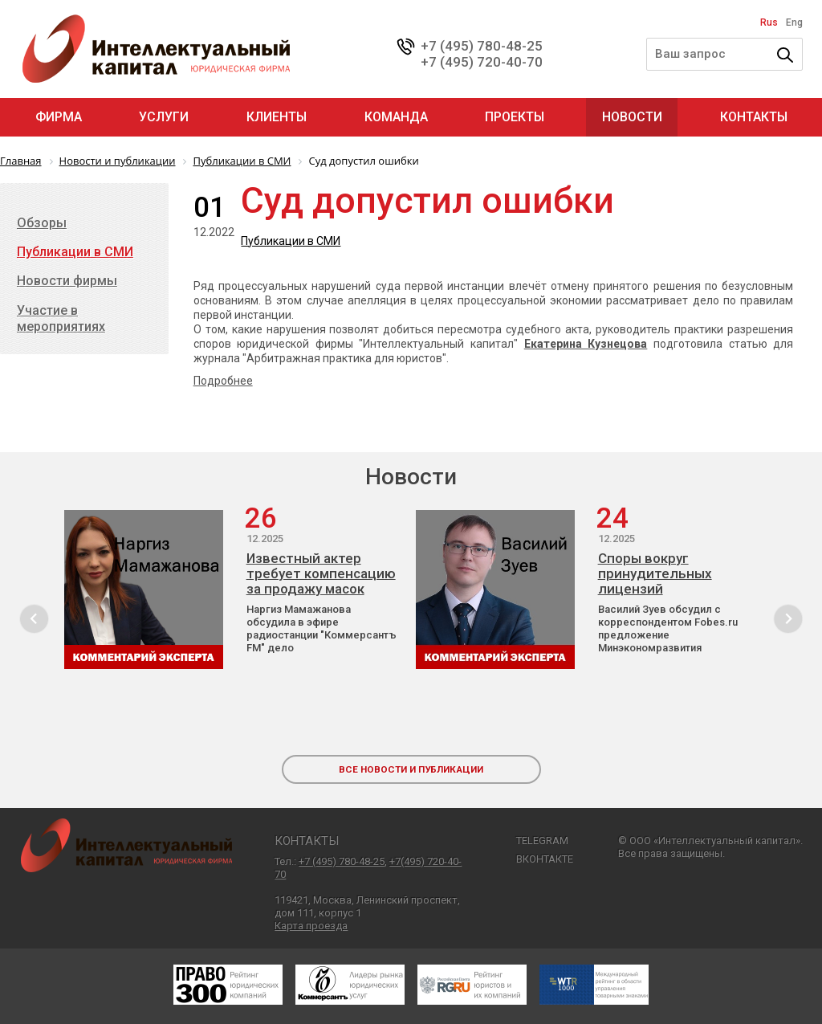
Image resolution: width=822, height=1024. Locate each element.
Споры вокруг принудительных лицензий (655, 574)
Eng (794, 22)
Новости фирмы (67, 280)
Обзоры (42, 223)
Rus (769, 22)
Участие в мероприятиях (61, 318)
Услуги (164, 116)
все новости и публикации (411, 769)
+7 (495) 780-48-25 (482, 46)
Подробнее (223, 380)
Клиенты (276, 116)
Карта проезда (311, 926)
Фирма (58, 116)
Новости (632, 116)
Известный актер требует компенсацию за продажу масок (321, 574)
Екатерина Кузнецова (586, 343)
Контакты (753, 116)
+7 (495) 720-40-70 (482, 62)
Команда (396, 116)
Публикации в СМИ (290, 241)
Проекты (514, 116)
